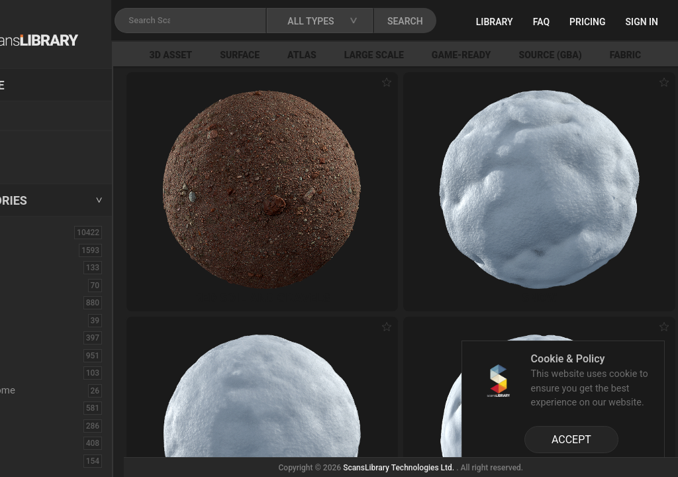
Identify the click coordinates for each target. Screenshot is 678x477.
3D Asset (236, 55)
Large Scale (439, 55)
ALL (25, 232)
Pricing (635, 22)
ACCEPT (571, 439)
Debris (31, 372)
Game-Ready (526, 55)
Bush (28, 302)
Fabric (30, 407)
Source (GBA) (615, 55)
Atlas (366, 55)
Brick (28, 285)
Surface (304, 55)
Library (542, 22)
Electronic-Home (54, 390)
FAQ (589, 22)
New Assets (43, 144)
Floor (28, 425)
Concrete (37, 337)
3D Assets (39, 250)
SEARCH (483, 21)
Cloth (28, 320)
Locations (39, 117)
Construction (45, 355)
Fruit (27, 460)
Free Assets (43, 162)
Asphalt (34, 267)
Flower (32, 443)
